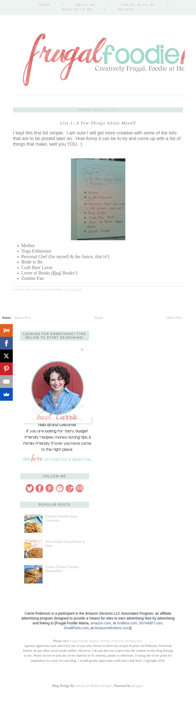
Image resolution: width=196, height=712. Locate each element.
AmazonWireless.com (112, 628)
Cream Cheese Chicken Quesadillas (62, 569)
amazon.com (101, 623)
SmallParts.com (76, 628)
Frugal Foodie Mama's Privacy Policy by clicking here (106, 641)
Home (44, 5)
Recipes (126, 9)
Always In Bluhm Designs (93, 685)
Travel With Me (138, 5)
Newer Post (22, 317)
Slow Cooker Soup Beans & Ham (65, 543)
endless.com (127, 623)
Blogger (137, 685)
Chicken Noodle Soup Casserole (61, 518)
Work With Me (77, 9)
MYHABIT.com (150, 623)
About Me (85, 5)
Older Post (174, 317)
